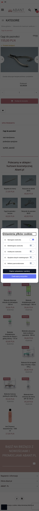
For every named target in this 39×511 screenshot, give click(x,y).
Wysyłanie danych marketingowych (18, 257)
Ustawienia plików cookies (17, 233)
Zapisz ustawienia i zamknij (19, 271)
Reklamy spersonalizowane (16, 263)
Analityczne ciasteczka (14, 251)
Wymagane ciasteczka (14, 240)
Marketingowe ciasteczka (15, 246)
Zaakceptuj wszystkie (19, 276)
